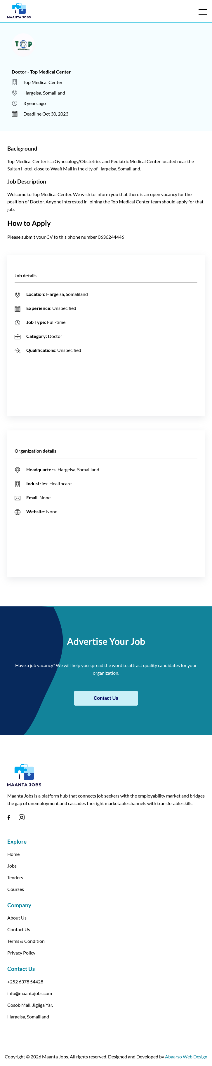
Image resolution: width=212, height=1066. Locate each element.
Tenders (15, 877)
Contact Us (106, 698)
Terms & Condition (26, 941)
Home (13, 854)
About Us (17, 917)
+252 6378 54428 (25, 981)
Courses (15, 889)
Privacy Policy (21, 952)
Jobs (12, 865)
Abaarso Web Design (186, 1056)
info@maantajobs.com (29, 993)
